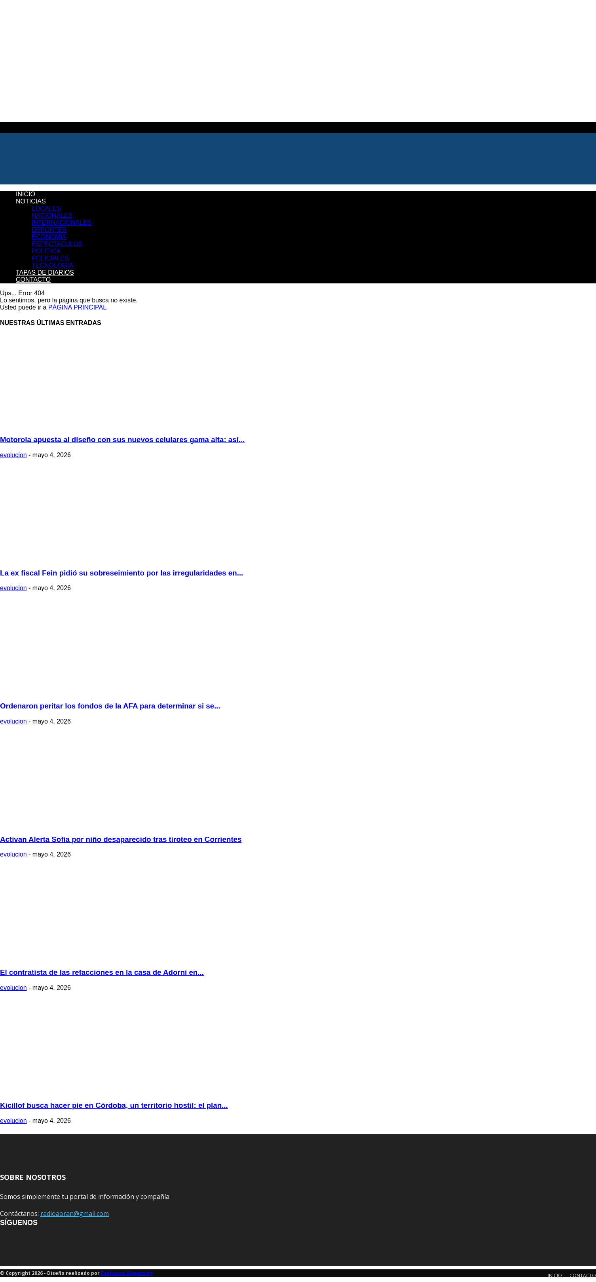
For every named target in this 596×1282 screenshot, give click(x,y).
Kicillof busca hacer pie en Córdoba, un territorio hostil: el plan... (114, 1105)
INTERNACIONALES (61, 222)
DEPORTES (49, 229)
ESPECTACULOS (57, 244)
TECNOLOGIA (52, 265)
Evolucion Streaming (127, 1273)
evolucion (13, 455)
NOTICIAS (31, 201)
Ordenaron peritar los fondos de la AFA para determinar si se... (110, 706)
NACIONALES (52, 215)
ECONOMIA (49, 237)
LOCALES (46, 208)
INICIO (25, 194)
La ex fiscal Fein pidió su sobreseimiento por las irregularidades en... (121, 573)
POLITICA (46, 251)
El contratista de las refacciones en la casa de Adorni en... (102, 972)
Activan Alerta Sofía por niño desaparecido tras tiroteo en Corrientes (120, 839)
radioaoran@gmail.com (74, 1213)
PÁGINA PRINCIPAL (77, 307)
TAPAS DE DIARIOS (45, 272)
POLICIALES (50, 258)
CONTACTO (33, 279)
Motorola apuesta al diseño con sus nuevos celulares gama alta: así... (122, 439)
